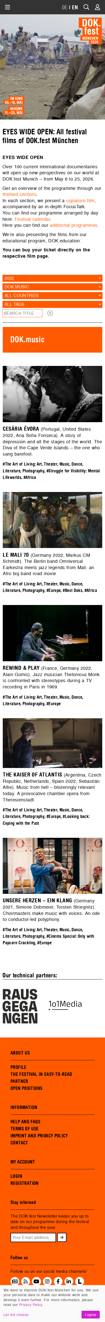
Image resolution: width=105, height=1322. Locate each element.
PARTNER (19, 1081)
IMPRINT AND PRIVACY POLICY (39, 1135)
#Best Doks (72, 590)
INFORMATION (23, 1107)
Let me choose (16, 1314)
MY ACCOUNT (22, 1162)
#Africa (30, 477)
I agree (90, 1314)
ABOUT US (20, 1053)
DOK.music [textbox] (16, 287)
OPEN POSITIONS (26, 1088)
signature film (80, 200)
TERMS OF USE (24, 1128)
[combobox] (52, 278)
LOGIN (16, 1176)
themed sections (19, 194)
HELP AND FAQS (25, 1121)
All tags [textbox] (14, 304)
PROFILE (18, 1067)
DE (65, 8)
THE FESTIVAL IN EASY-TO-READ (41, 1074)
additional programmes (74, 225)
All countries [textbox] (21, 295)
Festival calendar (32, 219)
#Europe (53, 590)
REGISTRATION (24, 1183)
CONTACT (19, 1142)
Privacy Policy (30, 1304)
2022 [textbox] (9, 278)
